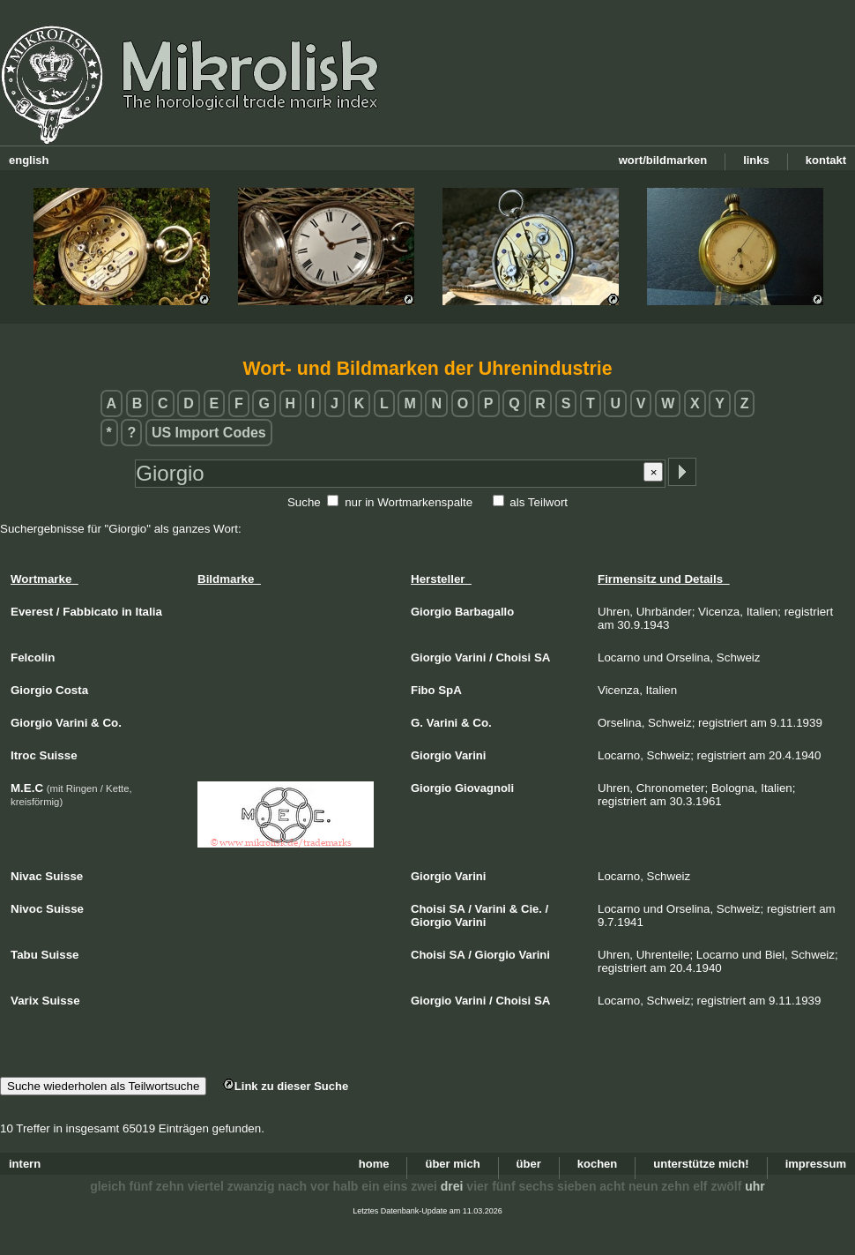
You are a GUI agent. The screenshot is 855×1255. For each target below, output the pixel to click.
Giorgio (431, 611)
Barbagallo (484, 611)
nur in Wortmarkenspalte (408, 502)
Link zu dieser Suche (285, 1086)
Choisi (513, 657)
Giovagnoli (484, 788)
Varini (470, 657)
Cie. (531, 908)
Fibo (423, 690)
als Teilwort (538, 502)
